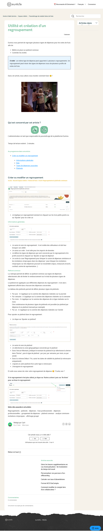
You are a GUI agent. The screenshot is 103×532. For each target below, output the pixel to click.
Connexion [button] (92, 4)
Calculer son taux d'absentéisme (53, 479)
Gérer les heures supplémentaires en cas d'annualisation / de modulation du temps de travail (54, 466)
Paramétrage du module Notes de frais (41, 16)
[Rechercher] (85, 16)
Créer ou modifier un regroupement (25, 156)
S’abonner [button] (67, 34)
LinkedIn (69, 424)
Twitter (66, 424)
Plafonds (19, 168)
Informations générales (24, 160)
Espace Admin (22, 16)
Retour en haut (14, 452)
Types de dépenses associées (27, 166)
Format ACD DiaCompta (50, 483)
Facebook (63, 424)
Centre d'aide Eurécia (9, 16)
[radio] (34, 438)
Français (81, 4)
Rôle (17, 163)
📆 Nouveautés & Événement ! (64, 4)
